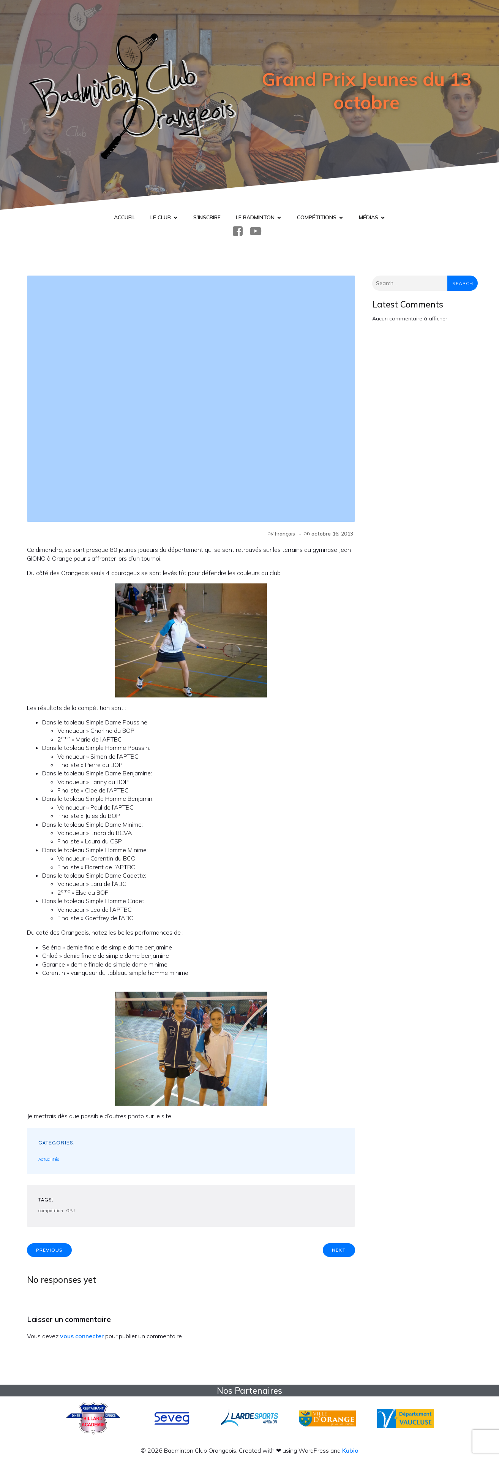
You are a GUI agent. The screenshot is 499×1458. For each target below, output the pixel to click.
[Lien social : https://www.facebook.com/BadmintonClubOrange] (241, 231)
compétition (50, 1210)
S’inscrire (207, 217)
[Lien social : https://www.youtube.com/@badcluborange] (258, 231)
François (285, 533)
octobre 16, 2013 (332, 533)
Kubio (350, 1450)
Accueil (124, 217)
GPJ (70, 1210)
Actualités (48, 1159)
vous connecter (82, 1336)
